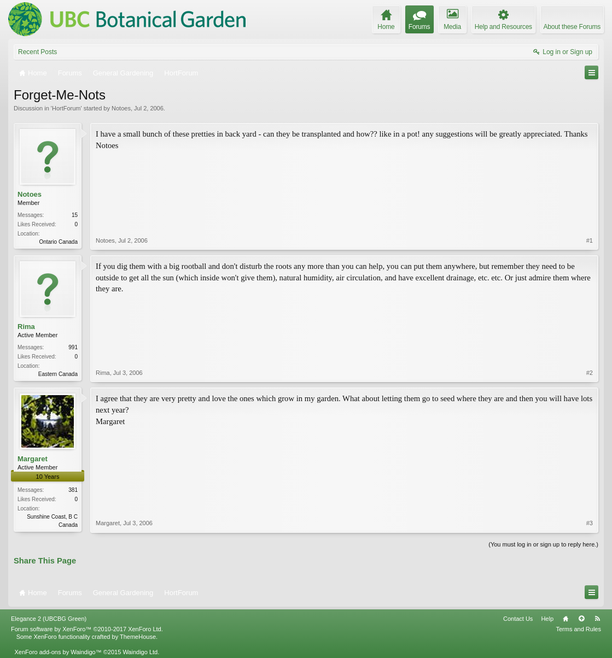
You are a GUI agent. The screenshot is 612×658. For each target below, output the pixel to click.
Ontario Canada (58, 242)
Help (547, 618)
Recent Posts (37, 52)
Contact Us (518, 618)
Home (565, 618)
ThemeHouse (138, 636)
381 (73, 490)
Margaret (33, 459)
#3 (589, 523)
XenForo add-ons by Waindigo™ (57, 652)
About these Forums (572, 27)
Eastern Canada (58, 374)
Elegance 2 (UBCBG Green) (48, 618)
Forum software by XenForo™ (87, 629)
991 (73, 347)
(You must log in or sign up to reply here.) (543, 544)
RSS (597, 618)
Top (581, 618)
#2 (589, 372)
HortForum (66, 108)
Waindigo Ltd (140, 652)
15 (75, 215)
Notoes (121, 108)
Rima (26, 326)
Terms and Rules (578, 629)
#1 (589, 240)
